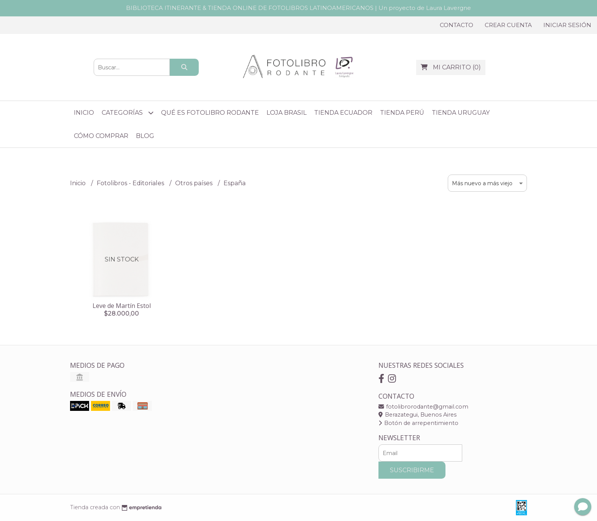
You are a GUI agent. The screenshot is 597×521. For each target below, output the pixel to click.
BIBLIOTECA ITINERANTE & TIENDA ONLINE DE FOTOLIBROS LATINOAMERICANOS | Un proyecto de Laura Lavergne (298, 7)
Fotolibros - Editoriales (131, 183)
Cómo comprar (101, 135)
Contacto (456, 25)
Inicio (84, 112)
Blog (145, 135)
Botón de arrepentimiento (418, 423)
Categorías (127, 112)
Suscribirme (412, 470)
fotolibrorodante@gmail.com (423, 406)
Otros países (194, 183)
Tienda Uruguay (461, 112)
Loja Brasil (286, 112)
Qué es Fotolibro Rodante (210, 112)
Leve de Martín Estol (122, 305)
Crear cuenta (508, 25)
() (451, 67)
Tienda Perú (402, 112)
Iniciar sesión (567, 25)
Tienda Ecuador (343, 112)
